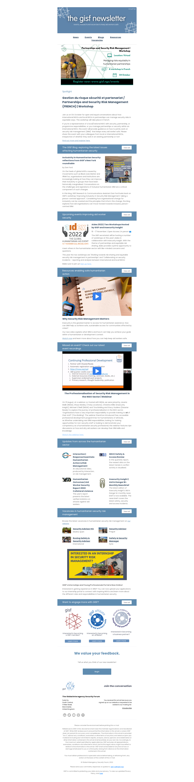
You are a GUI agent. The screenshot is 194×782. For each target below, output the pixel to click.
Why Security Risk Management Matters (85, 318)
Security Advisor (117, 528)
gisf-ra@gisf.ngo (117, 767)
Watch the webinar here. (73, 434)
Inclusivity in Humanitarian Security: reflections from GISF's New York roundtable (81, 160)
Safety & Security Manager (118, 540)
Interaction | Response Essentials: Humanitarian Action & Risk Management (84, 460)
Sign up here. (86, 264)
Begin (97, 671)
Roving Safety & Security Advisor (81, 540)
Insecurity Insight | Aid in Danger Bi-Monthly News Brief (119, 482)
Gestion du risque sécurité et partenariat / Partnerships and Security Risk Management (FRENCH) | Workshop (95, 102)
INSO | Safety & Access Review (116, 455)
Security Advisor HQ (83, 528)
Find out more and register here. (76, 140)
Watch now (67, 338)
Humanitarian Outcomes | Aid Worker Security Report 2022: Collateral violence (83, 485)
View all (127, 148)
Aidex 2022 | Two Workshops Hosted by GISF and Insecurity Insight (110, 226)
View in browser (131, 3)
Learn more (73, 641)
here (101, 773)
